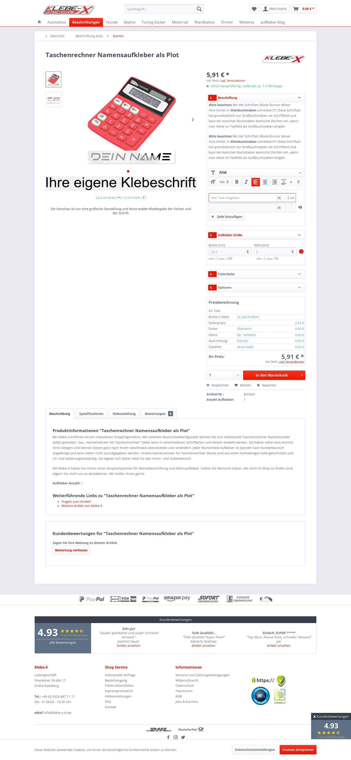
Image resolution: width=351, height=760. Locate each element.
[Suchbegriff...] (164, 8)
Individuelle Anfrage (120, 675)
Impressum (184, 691)
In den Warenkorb (279, 375)
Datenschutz (185, 685)
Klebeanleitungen (118, 696)
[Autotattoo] (56, 22)
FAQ (108, 701)
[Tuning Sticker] (154, 22)
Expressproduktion (119, 691)
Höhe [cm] (275, 249)
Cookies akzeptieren (298, 749)
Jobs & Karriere (187, 701)
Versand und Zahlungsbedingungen (203, 675)
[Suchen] (199, 8)
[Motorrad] (180, 22)
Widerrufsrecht (187, 680)
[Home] (39, 22)
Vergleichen (218, 385)
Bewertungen (159, 413)
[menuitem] (164, 8)
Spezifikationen (91, 413)
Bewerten (266, 385)
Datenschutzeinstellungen (255, 749)
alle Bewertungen (63, 642)
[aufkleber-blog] (272, 22)
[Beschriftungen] (86, 22)
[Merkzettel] (254, 8)
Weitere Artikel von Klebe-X (80, 506)
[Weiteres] (246, 22)
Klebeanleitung (124, 413)
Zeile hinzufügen (227, 216)
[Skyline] (130, 22)
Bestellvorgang (116, 680)
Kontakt (110, 707)
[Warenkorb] (304, 8)
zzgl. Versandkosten (232, 80)
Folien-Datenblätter (119, 685)
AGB (179, 696)
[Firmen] (227, 22)
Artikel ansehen (128, 645)
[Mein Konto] (275, 8)
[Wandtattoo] (204, 22)
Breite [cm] (230, 249)
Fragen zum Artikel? (74, 501)
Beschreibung (59, 413)
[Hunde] (112, 22)
